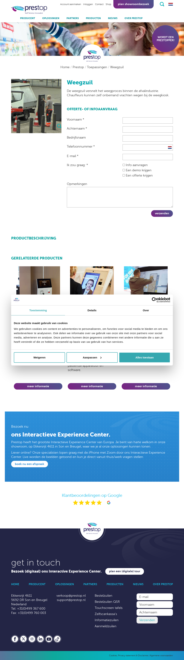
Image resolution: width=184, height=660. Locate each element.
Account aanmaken (70, 4)
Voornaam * (75, 119)
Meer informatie (38, 386)
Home (65, 67)
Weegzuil (117, 67)
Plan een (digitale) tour (124, 571)
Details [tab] (92, 310)
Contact (99, 4)
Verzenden (162, 213)
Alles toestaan (144, 357)
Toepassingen (97, 67)
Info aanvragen (135, 165)
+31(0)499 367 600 (31, 608)
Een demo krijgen (137, 170)
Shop (108, 4)
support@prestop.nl (71, 600)
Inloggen (88, 4)
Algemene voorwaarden (161, 655)
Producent (27, 18)
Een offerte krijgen (138, 175)
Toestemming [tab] (38, 310)
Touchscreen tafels (109, 608)
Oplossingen (50, 18)
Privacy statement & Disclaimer (133, 655)
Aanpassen (92, 357)
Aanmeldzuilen (105, 626)
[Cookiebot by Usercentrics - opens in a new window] (154, 300)
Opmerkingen (77, 184)
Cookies (113, 655)
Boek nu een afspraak (29, 464)
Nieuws (113, 18)
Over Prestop (133, 18)
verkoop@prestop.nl (71, 595)
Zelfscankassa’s (106, 614)
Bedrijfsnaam (76, 137)
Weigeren (39, 357)
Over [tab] (146, 310)
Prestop (79, 67)
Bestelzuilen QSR (107, 602)
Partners (72, 18)
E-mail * (72, 156)
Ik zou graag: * (77, 165)
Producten (93, 18)
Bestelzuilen (103, 595)
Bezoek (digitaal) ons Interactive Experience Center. (56, 571)
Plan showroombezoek (133, 4)
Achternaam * (77, 128)
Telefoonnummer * (81, 146)
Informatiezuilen (107, 620)
